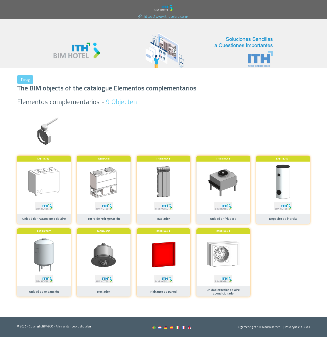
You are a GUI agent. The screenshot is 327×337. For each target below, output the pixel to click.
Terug (25, 79)
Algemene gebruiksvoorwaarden (259, 327)
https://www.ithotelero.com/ (166, 16)
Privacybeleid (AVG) (297, 327)
